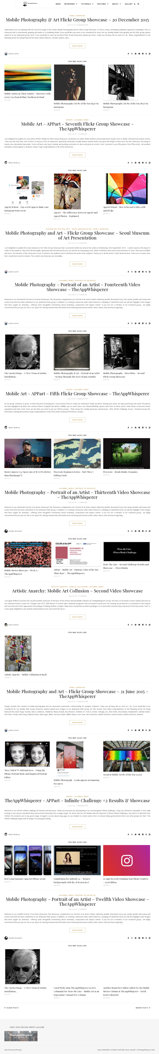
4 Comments (82, 243)
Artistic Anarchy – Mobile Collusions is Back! (25, 674)
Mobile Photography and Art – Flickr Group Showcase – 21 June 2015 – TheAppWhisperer (77, 693)
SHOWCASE (80, 16)
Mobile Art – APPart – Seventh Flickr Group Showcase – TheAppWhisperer (77, 126)
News (58, 4)
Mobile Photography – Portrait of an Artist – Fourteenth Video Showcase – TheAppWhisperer (77, 286)
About (115, 4)
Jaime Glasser (14, 625)
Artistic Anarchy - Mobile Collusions (69, 587)
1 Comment (82, 596)
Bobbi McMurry (14, 163)
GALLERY (128, 4)
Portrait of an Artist (85, 280)
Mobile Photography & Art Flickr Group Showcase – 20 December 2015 (77, 19)
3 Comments (82, 134)
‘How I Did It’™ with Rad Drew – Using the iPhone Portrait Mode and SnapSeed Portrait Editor (25, 774)
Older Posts (11, 1008)
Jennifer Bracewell (15, 531)
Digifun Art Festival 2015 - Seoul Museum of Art (69, 229)
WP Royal (18, 1050)
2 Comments (82, 294)
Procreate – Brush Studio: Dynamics (120, 472)
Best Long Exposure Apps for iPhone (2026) (24, 879)
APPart (69, 120)
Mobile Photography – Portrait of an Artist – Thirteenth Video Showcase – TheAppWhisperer (77, 494)
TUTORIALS (86, 4)
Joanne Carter (14, 54)
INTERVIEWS (69, 4)
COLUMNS (78, 120)
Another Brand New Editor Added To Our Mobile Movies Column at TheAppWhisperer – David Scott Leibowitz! (126, 991)
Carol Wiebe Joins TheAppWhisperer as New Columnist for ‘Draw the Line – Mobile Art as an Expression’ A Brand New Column (76, 991)
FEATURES (101, 4)
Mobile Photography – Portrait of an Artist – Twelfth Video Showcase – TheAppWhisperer (77, 901)
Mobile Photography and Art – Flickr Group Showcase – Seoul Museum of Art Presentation (77, 235)
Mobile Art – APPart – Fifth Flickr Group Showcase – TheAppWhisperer (77, 393)
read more (77, 46)
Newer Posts (143, 1008)
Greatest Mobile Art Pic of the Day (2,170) (122, 774)
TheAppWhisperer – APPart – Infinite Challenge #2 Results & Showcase (77, 800)
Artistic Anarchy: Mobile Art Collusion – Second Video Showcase (77, 591)
